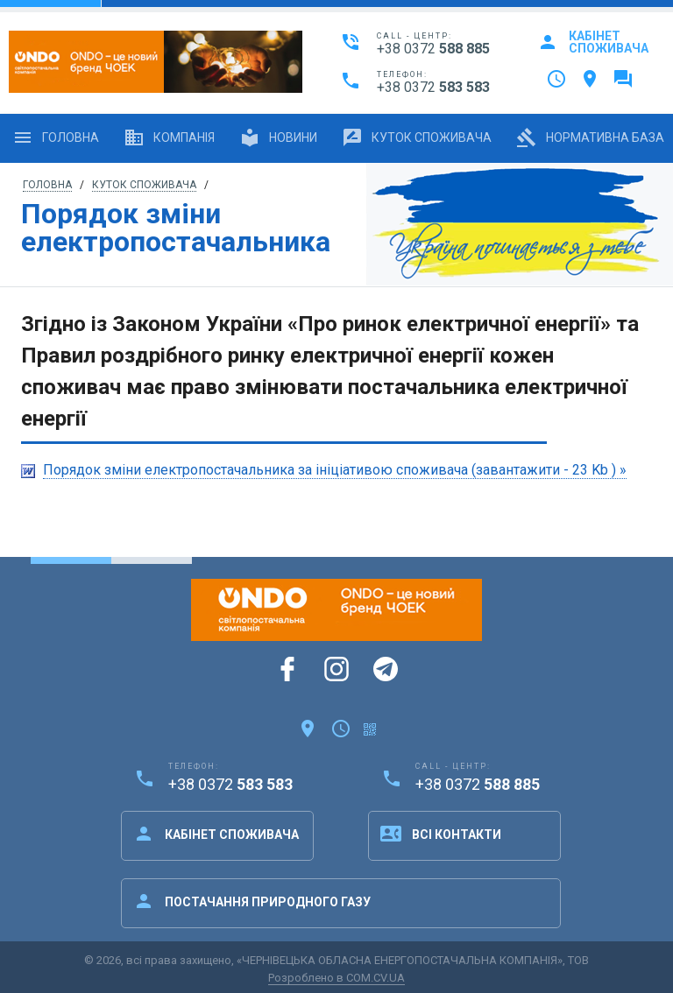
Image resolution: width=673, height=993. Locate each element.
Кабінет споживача (592, 42)
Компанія (169, 137)
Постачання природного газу (252, 901)
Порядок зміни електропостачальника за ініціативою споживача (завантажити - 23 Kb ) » (335, 469)
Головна (55, 137)
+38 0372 (433, 48)
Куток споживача (417, 137)
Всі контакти (440, 833)
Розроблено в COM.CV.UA (336, 977)
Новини (278, 137)
